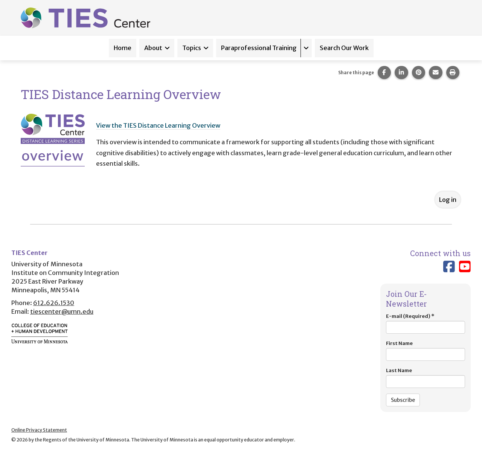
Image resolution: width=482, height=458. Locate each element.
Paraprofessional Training (259, 48)
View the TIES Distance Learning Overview (158, 125)
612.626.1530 (53, 303)
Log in (447, 199)
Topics (191, 48)
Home (122, 48)
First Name (425, 350)
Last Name (425, 377)
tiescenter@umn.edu (61, 311)
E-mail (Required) (425, 323)
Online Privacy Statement (39, 430)
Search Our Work (344, 48)
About (153, 48)
